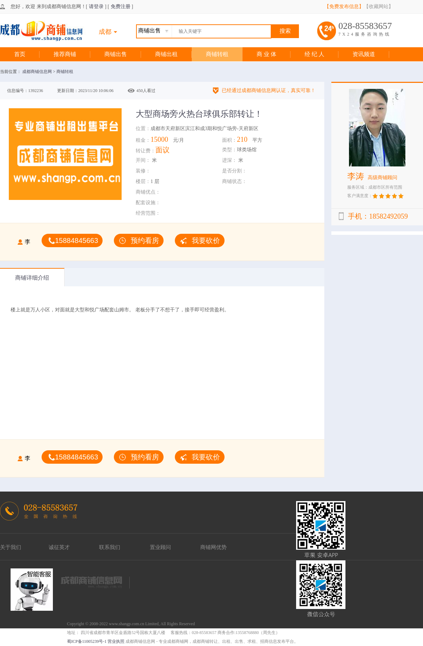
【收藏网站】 (378, 6)
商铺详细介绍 (32, 278)
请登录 (96, 6)
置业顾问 (160, 547)
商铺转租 (217, 54)
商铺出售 (115, 54)
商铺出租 (166, 54)
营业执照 (116, 641)
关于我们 (10, 547)
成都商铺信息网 (37, 71)
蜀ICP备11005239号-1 (86, 641)
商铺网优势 (213, 547)
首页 (19, 54)
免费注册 (120, 6)
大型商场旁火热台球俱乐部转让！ (199, 113)
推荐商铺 (65, 54)
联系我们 (109, 547)
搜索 (285, 31)
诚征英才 (59, 547)
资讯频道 (363, 54)
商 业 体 (266, 54)
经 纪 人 (314, 54)
